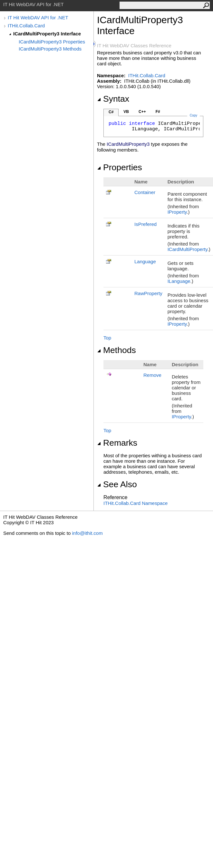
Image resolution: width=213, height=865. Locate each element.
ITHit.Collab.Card (26, 25)
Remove (152, 375)
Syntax (113, 99)
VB (126, 111)
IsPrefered (145, 224)
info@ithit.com (87, 533)
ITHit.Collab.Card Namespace (135, 503)
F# (158, 111)
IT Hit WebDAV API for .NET (38, 17)
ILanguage (179, 281)
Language (145, 261)
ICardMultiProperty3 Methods (50, 48)
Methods (116, 350)
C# (111, 112)
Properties (119, 167)
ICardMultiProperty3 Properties (52, 41)
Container (144, 192)
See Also (117, 484)
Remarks (117, 443)
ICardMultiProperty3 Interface (47, 33)
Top (107, 337)
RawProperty (148, 293)
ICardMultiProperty (188, 249)
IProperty (177, 212)
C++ (142, 111)
